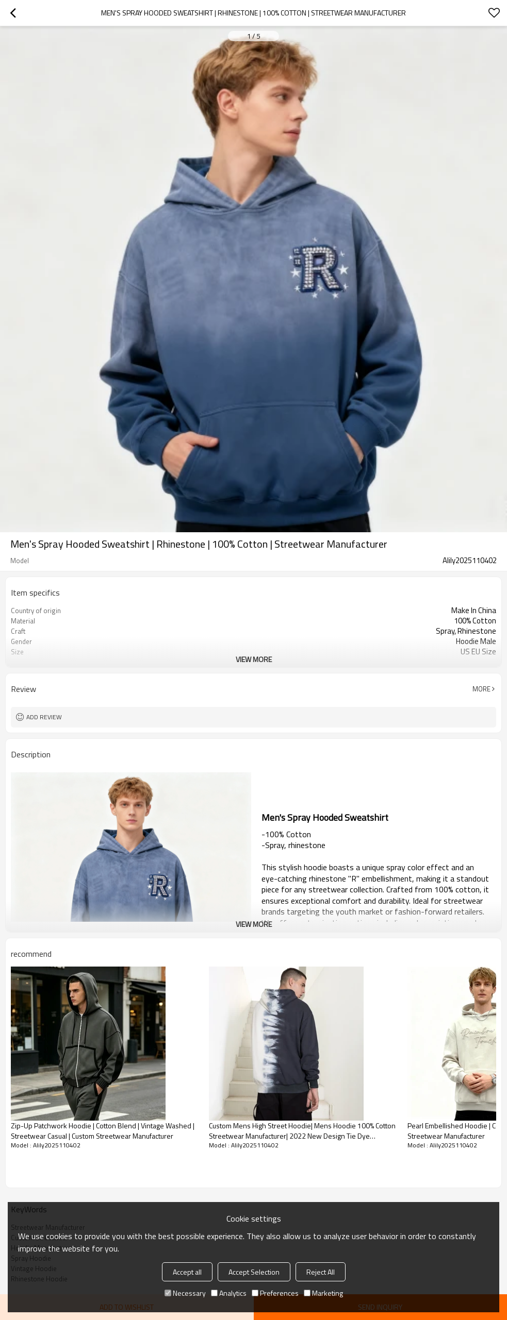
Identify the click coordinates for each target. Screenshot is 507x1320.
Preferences (275, 1293)
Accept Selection (254, 1271)
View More (254, 659)
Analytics (229, 1293)
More (481, 689)
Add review (44, 717)
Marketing (323, 1293)
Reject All (320, 1271)
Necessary (185, 1293)
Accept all (187, 1271)
